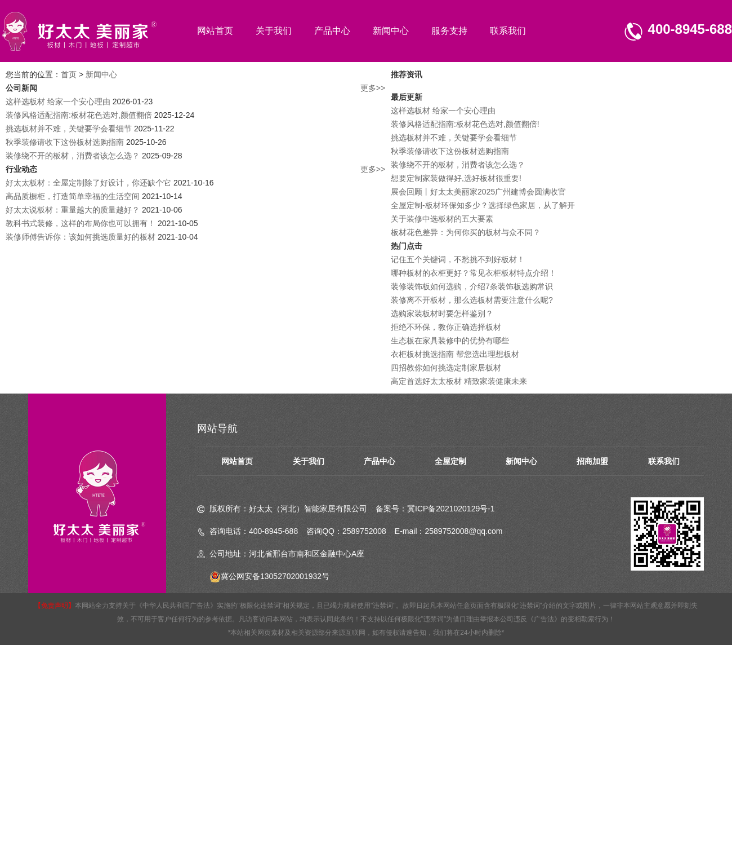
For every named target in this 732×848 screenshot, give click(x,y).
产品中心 (332, 31)
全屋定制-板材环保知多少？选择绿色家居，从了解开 (483, 205)
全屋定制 (450, 461)
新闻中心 (391, 31)
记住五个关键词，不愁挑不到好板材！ (458, 259)
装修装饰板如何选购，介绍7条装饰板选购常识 (472, 286)
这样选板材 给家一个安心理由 (58, 101)
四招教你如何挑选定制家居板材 (446, 367)
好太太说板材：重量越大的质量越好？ (73, 209)
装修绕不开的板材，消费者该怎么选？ (73, 155)
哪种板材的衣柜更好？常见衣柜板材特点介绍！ (473, 272)
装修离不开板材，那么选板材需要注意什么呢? (472, 299)
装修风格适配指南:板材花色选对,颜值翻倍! (465, 124)
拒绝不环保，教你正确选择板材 (446, 327)
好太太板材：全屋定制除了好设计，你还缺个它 (88, 182)
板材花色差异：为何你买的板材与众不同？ (466, 232)
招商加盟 (592, 461)
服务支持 (449, 31)
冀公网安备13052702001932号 (269, 576)
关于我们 (274, 31)
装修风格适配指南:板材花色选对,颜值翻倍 (79, 115)
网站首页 (215, 31)
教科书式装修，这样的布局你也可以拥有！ (80, 223)
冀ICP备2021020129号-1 (451, 508)
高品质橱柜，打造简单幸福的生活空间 (73, 196)
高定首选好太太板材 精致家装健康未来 (459, 381)
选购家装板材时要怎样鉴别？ (442, 313)
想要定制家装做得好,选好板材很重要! (456, 178)
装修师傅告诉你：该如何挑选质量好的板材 (80, 236)
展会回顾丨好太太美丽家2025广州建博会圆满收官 (478, 191)
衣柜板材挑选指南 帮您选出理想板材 (455, 354)
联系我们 (508, 31)
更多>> (372, 87)
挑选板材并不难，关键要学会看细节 (69, 128)
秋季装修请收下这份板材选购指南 (65, 142)
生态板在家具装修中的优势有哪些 (450, 340)
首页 (69, 74)
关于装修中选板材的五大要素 (442, 218)
